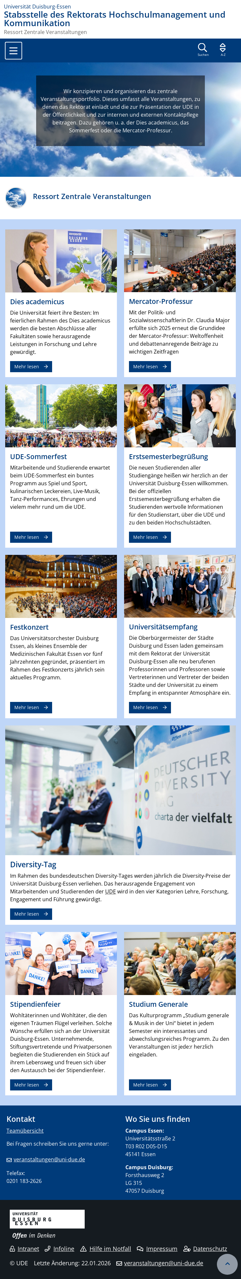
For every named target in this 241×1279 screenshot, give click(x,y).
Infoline (59, 1249)
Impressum (157, 1249)
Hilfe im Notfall (105, 1249)
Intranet (24, 1249)
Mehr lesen (26, 366)
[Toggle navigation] (13, 50)
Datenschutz (205, 1249)
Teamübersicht (25, 1130)
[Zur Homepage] (120, 6)
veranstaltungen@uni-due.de (49, 1159)
